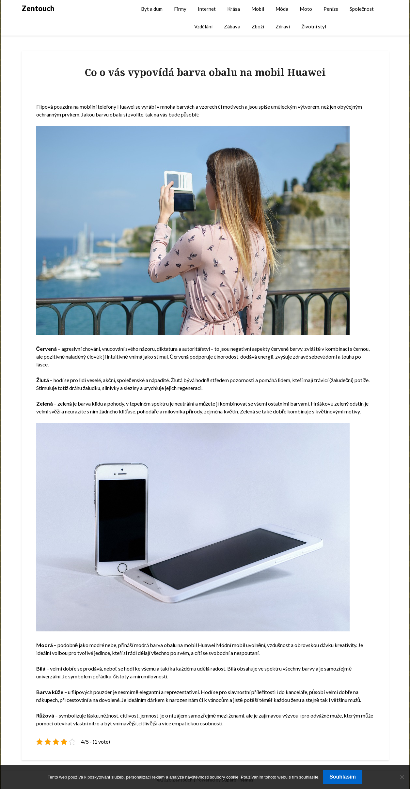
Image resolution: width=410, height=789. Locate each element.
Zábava (232, 26)
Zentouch (38, 8)
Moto (306, 9)
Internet (207, 9)
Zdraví (283, 26)
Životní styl (313, 26)
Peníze (330, 9)
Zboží (258, 26)
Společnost (362, 9)
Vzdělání (203, 26)
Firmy (180, 9)
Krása (233, 9)
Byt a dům (151, 9)
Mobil (257, 9)
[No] (402, 777)
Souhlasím (342, 777)
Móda (282, 9)
